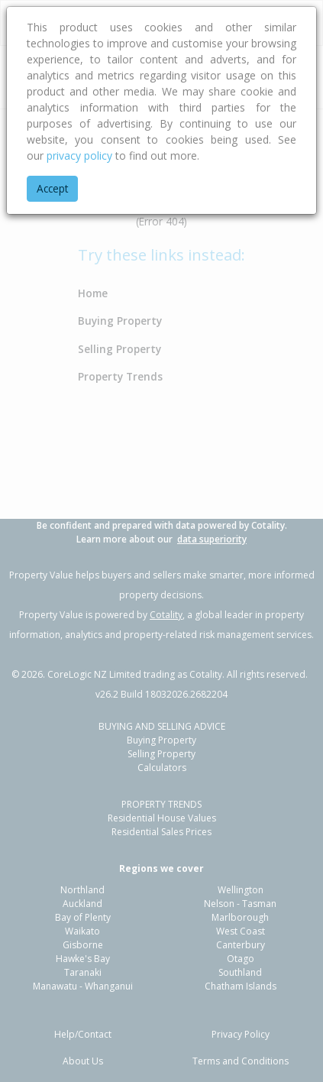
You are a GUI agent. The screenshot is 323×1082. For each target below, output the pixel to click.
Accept (52, 188)
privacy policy (79, 155)
